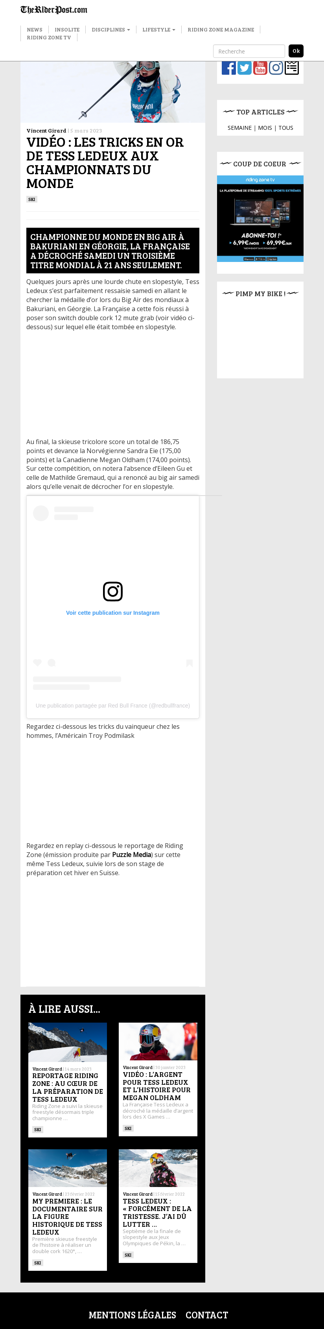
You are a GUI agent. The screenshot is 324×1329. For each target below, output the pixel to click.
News (34, 29)
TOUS (285, 127)
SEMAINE (240, 127)
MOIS (265, 127)
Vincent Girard (46, 130)
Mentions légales (132, 1314)
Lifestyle (158, 29)
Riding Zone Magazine (221, 29)
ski (31, 199)
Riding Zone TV (49, 37)
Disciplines (111, 29)
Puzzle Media (131, 854)
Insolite (67, 29)
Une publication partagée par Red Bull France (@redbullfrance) (113, 705)
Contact (207, 1314)
